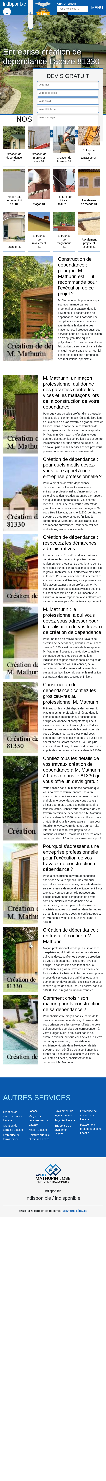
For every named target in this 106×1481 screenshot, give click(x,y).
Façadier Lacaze (64, 1120)
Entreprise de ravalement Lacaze (62, 1130)
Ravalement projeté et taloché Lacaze (91, 1129)
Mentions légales (75, 1211)
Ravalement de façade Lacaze (63, 1113)
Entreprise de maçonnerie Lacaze (88, 1115)
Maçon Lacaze (38, 1129)
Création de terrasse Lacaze (13, 1127)
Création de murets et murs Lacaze (12, 1116)
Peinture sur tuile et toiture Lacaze (39, 1137)
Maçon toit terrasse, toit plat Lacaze (39, 1120)
